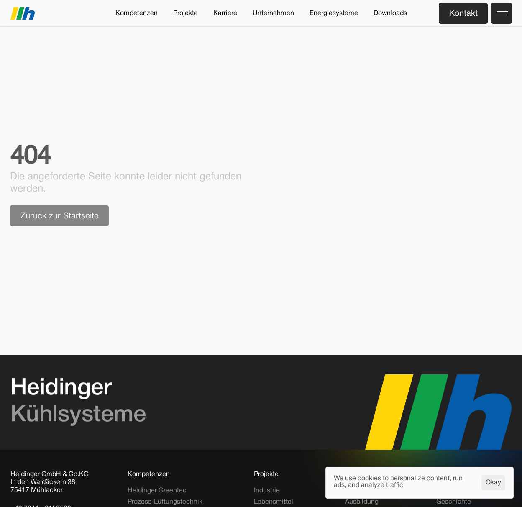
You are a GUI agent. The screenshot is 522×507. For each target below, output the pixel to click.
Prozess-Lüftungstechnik (165, 502)
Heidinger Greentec (157, 491)
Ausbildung (362, 502)
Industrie (267, 491)
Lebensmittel (273, 502)
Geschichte (453, 502)
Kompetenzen (149, 474)
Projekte (266, 474)
